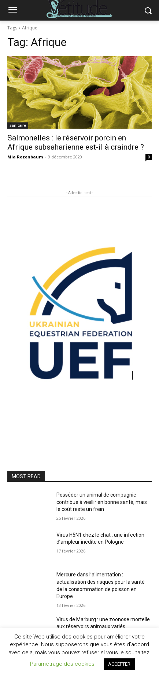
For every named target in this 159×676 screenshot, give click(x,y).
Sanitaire (18, 125)
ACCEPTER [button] (119, 664)
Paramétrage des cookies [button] (62, 664)
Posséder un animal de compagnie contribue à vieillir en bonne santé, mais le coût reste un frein (101, 502)
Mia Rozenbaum (25, 157)
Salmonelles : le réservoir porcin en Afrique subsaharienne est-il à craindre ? (75, 142)
